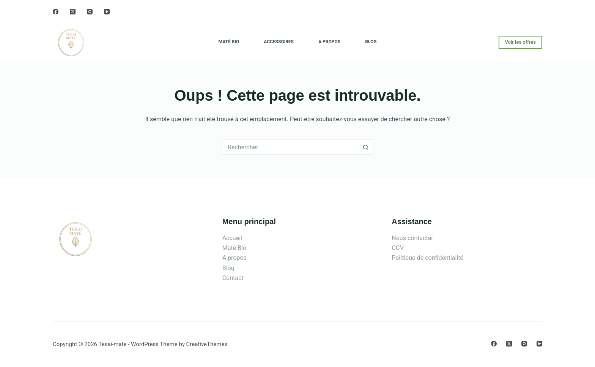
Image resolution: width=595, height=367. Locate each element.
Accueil (232, 238)
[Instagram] (90, 11)
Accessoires (279, 41)
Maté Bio (229, 41)
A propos (329, 41)
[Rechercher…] (290, 147)
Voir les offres (520, 42)
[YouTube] (107, 11)
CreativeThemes (207, 344)
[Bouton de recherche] (365, 147)
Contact (233, 278)
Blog (370, 41)
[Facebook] (55, 11)
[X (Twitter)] (73, 11)
